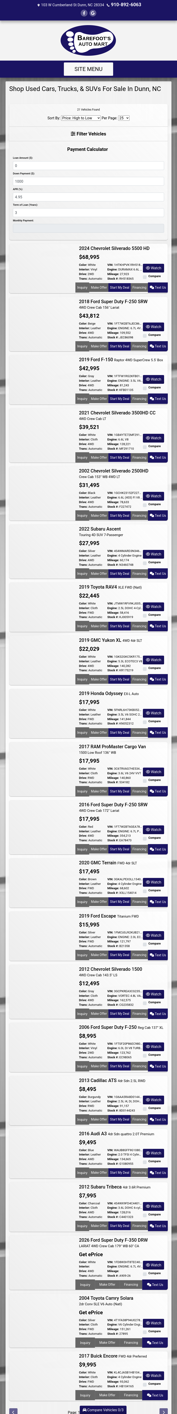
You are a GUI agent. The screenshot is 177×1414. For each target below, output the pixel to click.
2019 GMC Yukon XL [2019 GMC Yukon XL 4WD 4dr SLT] (110, 634)
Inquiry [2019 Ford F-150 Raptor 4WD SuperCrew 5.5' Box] (82, 396)
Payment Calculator (87, 149)
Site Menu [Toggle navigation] (88, 68)
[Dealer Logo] (88, 40)
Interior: (84, 269)
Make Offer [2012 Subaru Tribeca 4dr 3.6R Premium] (98, 1214)
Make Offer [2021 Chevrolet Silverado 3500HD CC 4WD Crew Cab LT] (98, 455)
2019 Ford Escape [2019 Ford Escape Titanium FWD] (109, 906)
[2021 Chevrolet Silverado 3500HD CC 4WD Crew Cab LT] (42, 430)
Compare (154, 275)
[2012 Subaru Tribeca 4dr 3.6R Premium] (42, 1195)
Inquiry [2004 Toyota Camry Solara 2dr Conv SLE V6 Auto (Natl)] (85, 1329)
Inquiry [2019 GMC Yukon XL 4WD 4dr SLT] (82, 672)
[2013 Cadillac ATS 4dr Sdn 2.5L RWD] (42, 1089)
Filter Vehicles (88, 133)
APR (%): (18, 188)
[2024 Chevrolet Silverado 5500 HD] (42, 268)
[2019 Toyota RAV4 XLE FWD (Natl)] (42, 600)
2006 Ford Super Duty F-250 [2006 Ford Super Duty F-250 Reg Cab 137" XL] (121, 1016)
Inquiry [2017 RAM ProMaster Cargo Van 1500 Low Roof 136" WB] (82, 784)
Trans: (83, 278)
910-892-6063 (126, 4)
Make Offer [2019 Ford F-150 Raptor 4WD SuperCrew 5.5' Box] (98, 396)
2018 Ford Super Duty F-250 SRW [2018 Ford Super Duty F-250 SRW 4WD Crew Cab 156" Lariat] (113, 303)
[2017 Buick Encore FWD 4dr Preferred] (42, 1362)
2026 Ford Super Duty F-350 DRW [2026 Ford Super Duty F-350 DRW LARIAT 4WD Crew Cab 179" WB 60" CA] (113, 1231)
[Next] (163, 1398)
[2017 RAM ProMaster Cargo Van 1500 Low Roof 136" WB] (42, 760)
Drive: (83, 273)
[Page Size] (124, 117)
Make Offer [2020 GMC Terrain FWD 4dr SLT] (98, 891)
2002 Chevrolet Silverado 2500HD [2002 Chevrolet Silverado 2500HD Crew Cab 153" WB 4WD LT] (113, 470)
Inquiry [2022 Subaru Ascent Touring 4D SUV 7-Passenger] (82, 568)
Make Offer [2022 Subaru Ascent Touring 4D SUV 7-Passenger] (98, 568)
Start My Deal (120, 286)
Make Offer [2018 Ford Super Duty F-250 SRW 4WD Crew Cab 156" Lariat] (98, 345)
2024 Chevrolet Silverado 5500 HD (115, 248)
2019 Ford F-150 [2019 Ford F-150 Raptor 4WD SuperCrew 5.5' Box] (121, 358)
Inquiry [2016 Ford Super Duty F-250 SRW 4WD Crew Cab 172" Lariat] (82, 840)
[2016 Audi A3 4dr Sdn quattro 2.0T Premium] (42, 1142)
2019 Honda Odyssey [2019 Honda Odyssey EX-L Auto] (109, 687)
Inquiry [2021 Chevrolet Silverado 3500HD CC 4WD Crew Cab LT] (82, 455)
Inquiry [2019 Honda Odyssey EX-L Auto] (82, 725)
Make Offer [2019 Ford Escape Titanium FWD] (98, 945)
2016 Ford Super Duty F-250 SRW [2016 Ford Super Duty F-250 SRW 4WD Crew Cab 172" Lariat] (113, 799)
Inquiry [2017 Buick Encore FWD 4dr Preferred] (85, 1380)
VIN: (110, 264)
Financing (140, 286)
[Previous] (13, 1398)
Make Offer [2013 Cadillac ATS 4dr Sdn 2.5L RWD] (98, 1107)
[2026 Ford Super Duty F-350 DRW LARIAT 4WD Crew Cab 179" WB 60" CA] (42, 1249)
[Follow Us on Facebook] (84, 12)
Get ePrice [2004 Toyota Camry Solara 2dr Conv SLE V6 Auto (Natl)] (89, 1300)
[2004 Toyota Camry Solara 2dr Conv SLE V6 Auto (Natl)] (42, 1305)
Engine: (112, 269)
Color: (83, 264)
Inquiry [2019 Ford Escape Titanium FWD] (82, 945)
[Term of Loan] (88, 212)
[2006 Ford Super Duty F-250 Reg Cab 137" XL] (42, 1036)
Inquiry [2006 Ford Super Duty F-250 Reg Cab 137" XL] (82, 1054)
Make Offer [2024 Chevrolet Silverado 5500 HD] (98, 286)
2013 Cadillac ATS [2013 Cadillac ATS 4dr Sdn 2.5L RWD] (112, 1069)
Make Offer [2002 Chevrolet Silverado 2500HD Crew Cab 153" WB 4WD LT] (98, 511)
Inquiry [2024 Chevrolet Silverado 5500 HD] (82, 286)
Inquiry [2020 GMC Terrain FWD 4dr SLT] (82, 891)
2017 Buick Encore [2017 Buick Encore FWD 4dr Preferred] (113, 1342)
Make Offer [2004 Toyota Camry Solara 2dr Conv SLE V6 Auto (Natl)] (107, 1329)
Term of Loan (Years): (25, 204)
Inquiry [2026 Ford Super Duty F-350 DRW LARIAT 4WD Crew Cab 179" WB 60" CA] (85, 1273)
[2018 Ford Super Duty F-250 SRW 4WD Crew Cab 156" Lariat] (42, 321)
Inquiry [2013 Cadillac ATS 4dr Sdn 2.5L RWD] (82, 1107)
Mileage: (113, 273)
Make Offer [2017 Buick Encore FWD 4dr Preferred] (107, 1380)
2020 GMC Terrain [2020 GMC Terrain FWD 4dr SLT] (108, 853)
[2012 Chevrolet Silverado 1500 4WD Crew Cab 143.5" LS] (42, 979)
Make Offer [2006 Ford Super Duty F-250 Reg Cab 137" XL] (98, 1054)
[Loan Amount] (88, 165)
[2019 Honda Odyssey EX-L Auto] (42, 706)
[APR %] (88, 196)
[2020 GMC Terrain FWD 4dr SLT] (42, 873)
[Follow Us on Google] (92, 12)
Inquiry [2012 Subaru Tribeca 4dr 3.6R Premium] (82, 1214)
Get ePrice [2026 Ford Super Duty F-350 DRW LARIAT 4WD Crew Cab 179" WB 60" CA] (89, 1243)
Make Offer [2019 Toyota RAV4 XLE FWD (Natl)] (98, 619)
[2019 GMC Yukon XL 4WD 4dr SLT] (42, 653)
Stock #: (113, 278)
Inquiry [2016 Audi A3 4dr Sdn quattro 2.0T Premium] (82, 1161)
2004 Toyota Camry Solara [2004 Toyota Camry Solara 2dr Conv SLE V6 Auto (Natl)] (106, 1288)
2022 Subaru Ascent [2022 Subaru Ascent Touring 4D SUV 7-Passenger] (101, 526)
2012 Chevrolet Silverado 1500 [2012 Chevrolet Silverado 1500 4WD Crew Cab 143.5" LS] (110, 962)
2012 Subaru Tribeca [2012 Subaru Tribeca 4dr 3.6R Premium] (114, 1176)
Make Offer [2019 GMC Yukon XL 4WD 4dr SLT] (98, 672)
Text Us (158, 286)
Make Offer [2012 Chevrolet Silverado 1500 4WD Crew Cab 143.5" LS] (98, 1003)
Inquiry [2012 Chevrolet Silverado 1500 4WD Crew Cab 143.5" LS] (82, 1003)
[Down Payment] (88, 180)
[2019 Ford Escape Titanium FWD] (42, 926)
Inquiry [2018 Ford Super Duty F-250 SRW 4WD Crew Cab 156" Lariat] (82, 345)
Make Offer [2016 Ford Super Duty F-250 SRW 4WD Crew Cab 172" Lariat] (98, 840)
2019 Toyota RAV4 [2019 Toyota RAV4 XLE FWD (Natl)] (110, 580)
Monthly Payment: (23, 220)
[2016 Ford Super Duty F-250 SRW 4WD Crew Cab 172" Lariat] (42, 816)
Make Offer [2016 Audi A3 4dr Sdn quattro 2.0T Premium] (98, 1161)
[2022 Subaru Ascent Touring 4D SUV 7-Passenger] (42, 544)
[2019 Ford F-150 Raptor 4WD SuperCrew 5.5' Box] (42, 377)
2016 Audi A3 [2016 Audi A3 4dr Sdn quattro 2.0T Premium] (116, 1122)
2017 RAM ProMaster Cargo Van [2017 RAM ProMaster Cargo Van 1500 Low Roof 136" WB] (112, 742)
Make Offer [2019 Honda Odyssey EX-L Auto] (98, 725)
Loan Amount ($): (23, 157)
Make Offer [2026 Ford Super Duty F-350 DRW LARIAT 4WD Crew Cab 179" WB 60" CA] (107, 1273)
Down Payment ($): (24, 173)
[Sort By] (81, 117)
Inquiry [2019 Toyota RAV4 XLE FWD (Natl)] (82, 619)
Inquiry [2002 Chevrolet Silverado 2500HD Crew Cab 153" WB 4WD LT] (82, 511)
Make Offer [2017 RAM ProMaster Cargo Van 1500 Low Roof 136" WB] (98, 784)
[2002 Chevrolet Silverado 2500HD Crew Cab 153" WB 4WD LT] (42, 487)
